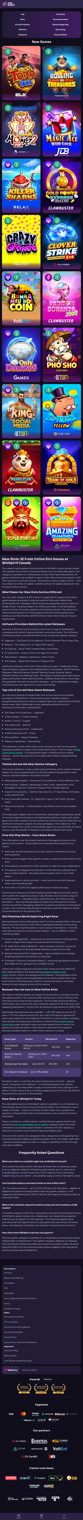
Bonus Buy (60, 29)
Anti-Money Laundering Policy (18, 1361)
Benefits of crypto (12, 1309)
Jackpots (22, 35)
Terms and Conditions (14, 1317)
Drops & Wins (60, 35)
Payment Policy (11, 1350)
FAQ (6, 1288)
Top (22, 14)
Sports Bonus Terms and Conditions (20, 1342)
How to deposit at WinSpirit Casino (20, 1298)
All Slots (22, 29)
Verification (9, 1293)
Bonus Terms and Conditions (17, 1327)
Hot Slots (60, 14)
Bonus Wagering (60, 24)
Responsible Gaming (13, 1278)
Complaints (9, 1283)
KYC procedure (11, 1322)
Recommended (60, 19)
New (22, 19)
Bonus (7, 1303)
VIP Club (8, 1273)
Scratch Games (22, 24)
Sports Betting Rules (13, 1332)
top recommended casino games (30, 1124)
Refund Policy (10, 1356)
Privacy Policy (10, 1337)
